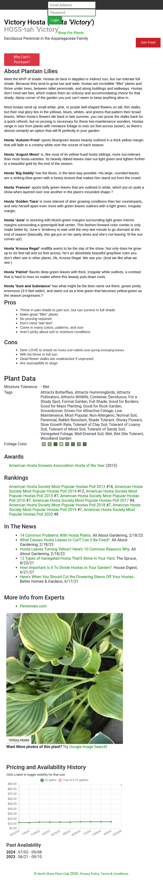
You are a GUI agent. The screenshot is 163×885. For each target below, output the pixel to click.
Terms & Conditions (114, 874)
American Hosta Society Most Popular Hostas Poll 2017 (81, 500)
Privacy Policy (89, 874)
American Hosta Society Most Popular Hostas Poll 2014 (76, 489)
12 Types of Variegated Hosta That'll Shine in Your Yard (67, 558)
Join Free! (148, 42)
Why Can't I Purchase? (22, 59)
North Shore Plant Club (26, 33)
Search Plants (107, 33)
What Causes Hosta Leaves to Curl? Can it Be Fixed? (65, 540)
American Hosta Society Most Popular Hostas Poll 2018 (57, 505)
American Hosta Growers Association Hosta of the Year (57, 465)
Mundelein (120, 42)
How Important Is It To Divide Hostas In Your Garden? (66, 567)
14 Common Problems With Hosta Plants (55, 535)
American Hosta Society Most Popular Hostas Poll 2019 (74, 507)
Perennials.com (33, 606)
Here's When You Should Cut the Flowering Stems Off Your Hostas (77, 576)
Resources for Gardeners (24, 42)
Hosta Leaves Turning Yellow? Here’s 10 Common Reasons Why (74, 549)
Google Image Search (87, 746)
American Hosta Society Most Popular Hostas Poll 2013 (57, 486)
